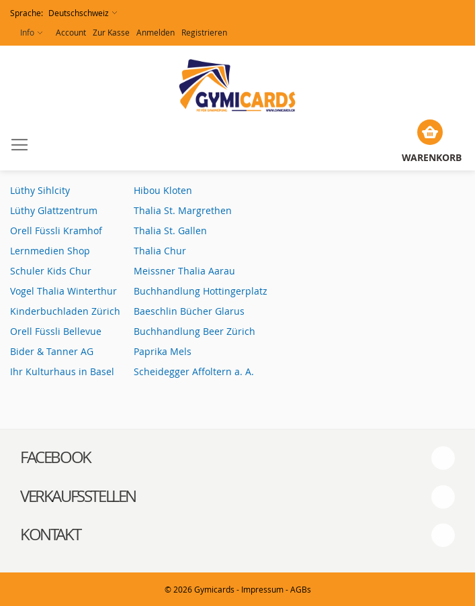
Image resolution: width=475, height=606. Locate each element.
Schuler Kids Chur (50, 270)
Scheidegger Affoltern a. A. (194, 371)
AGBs (300, 589)
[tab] (237, 457)
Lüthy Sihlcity (40, 190)
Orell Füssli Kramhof (56, 230)
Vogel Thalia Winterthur (63, 291)
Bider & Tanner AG (53, 351)
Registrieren (204, 32)
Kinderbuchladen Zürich (65, 311)
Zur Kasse (111, 32)
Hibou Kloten (163, 190)
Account (71, 32)
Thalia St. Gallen (170, 230)
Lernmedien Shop (50, 250)
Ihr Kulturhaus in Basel (62, 371)
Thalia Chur (160, 250)
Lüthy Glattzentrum (53, 210)
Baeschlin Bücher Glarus (189, 311)
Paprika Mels (162, 351)
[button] (63, 13)
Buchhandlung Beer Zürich (194, 331)
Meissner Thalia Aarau (184, 270)
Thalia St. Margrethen (183, 210)
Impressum (262, 589)
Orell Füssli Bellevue (55, 331)
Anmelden (155, 32)
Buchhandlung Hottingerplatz (200, 291)
